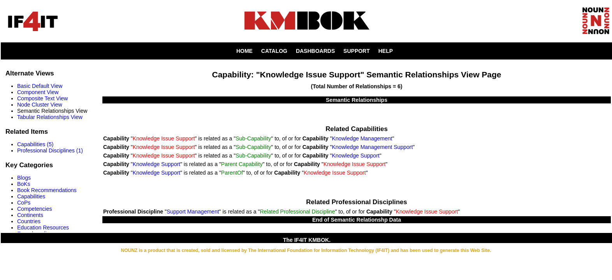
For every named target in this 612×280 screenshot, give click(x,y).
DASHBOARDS (315, 51)
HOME (244, 51)
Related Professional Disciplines (356, 202)
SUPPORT (356, 51)
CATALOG (274, 51)
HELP (385, 51)
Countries (28, 221)
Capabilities (31, 196)
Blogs (24, 178)
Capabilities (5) (35, 144)
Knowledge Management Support (372, 147)
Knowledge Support (356, 155)
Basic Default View (39, 86)
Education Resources (43, 227)
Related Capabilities (356, 129)
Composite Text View (42, 98)
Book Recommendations (47, 190)
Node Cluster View (39, 105)
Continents (30, 215)
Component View (37, 92)
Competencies (34, 209)
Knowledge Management (362, 138)
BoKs (23, 184)
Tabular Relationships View (50, 117)
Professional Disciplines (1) (50, 150)
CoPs (23, 203)
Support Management (193, 211)
